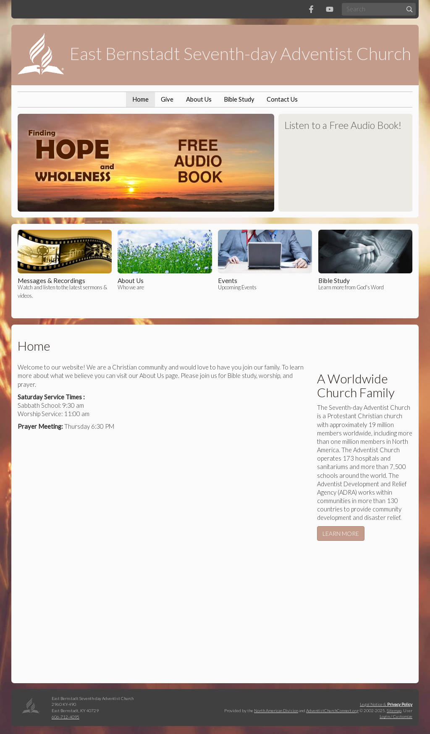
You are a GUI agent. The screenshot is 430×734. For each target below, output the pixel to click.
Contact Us (282, 99)
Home (140, 99)
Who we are (165, 260)
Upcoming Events (265, 260)
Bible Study (239, 99)
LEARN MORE (340, 533)
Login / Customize (396, 716)
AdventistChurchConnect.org (332, 710)
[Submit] (410, 9)
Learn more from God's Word (365, 260)
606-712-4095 (65, 716)
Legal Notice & (386, 704)
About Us (199, 99)
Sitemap (394, 710)
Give (167, 99)
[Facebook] (311, 9)
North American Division (276, 710)
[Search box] (379, 9)
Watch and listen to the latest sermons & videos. (65, 264)
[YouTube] (329, 9)
